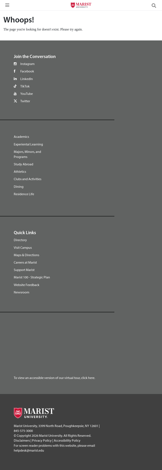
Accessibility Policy (67, 440)
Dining (19, 186)
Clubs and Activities (27, 179)
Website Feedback (26, 285)
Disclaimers (22, 440)
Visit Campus (23, 247)
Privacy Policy (42, 440)
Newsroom (21, 292)
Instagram (27, 64)
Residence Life (24, 194)
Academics (21, 136)
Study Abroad (23, 164)
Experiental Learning (28, 144)
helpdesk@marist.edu (29, 450)
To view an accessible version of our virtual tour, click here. (54, 378)
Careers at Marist (25, 262)
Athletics (20, 171)
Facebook (27, 71)
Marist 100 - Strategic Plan (32, 277)
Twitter (25, 101)
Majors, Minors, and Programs (27, 154)
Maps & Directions (26, 255)
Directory (20, 240)
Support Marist (24, 270)
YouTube (26, 93)
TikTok (25, 86)
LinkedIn (26, 79)
